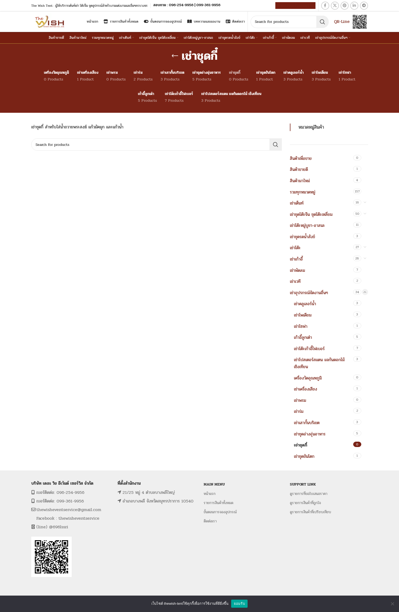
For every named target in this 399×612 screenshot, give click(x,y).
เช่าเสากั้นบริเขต (307, 422)
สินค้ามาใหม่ (300, 180)
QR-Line (342, 21)
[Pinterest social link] (345, 6)
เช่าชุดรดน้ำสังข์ (302, 236)
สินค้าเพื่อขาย (301, 158)
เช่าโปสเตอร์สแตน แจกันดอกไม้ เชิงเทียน (319, 363)
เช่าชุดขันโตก (304, 456)
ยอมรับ (239, 604)
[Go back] (175, 56)
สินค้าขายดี (299, 169)
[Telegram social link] (364, 6)
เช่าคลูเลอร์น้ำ (305, 303)
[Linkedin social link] (354, 6)
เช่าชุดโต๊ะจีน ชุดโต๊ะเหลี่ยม (311, 214)
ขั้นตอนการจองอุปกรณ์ (220, 512)
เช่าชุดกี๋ (300, 445)
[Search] (290, 22)
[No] (392, 603)
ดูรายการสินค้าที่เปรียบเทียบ (310, 512)
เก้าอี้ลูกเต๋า (303, 337)
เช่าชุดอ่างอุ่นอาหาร (309, 434)
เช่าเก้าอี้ (296, 259)
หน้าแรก (210, 494)
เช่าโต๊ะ (295, 247)
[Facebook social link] (325, 6)
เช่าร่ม (298, 411)
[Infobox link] (186, 5)
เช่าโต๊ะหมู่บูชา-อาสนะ (307, 225)
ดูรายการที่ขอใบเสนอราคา (308, 494)
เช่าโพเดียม (302, 315)
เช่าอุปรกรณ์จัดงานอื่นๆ (309, 292)
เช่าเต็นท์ (297, 203)
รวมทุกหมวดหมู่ (302, 192)
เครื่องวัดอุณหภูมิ (308, 378)
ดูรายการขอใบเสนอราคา (295, 5)
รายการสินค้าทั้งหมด (218, 503)
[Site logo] (50, 21)
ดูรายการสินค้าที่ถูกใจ (305, 503)
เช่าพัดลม (297, 270)
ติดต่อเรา (210, 521)
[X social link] (335, 6)
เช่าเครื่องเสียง (305, 389)
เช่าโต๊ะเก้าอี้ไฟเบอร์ (309, 348)
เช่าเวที (295, 281)
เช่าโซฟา (300, 326)
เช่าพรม (300, 400)
